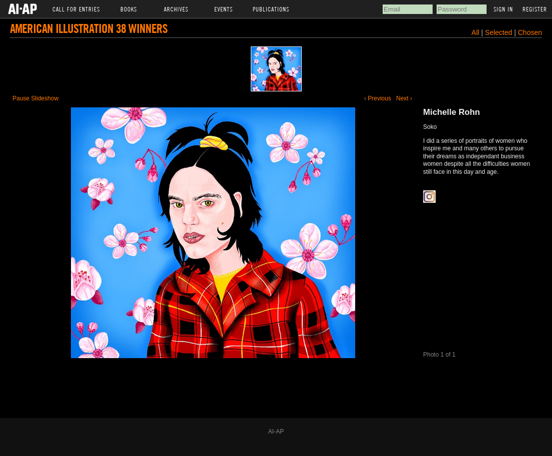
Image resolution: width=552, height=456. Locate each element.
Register (535, 9)
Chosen (530, 32)
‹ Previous (377, 98)
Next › (404, 98)
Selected (499, 32)
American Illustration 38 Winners (88, 28)
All (476, 32)
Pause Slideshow (35, 98)
